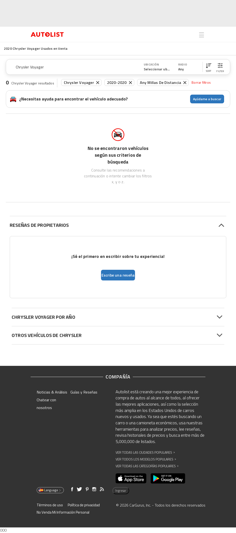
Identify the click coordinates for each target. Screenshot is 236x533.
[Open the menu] (201, 35)
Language (50, 490)
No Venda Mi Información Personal (63, 512)
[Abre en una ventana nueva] (131, 478)
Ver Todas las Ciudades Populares (145, 452)
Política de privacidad (84, 505)
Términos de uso (50, 505)
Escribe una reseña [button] (118, 275)
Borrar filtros (201, 82)
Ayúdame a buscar (207, 98)
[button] (208, 67)
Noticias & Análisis (52, 392)
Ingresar (120, 490)
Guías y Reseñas (83, 392)
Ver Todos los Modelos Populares (146, 459)
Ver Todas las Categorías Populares (147, 465)
